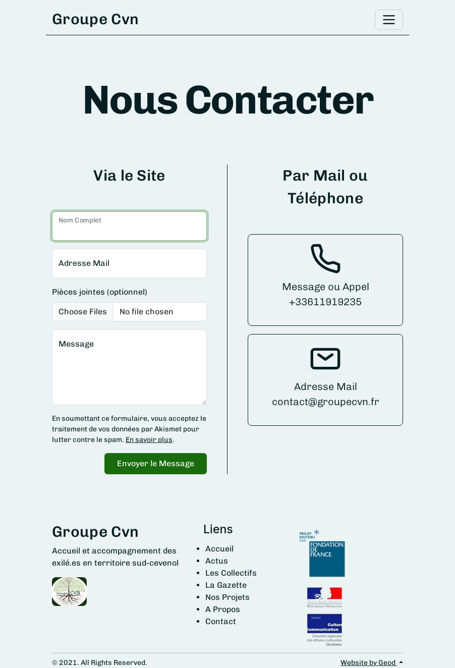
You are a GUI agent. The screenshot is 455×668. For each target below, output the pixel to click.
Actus (216, 561)
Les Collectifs (231, 573)
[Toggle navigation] (389, 20)
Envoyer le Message (155, 463)
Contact (220, 621)
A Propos (222, 609)
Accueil (219, 548)
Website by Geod (368, 662)
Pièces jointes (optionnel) (99, 292)
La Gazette (226, 585)
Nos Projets (227, 597)
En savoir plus (149, 439)
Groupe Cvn (95, 19)
